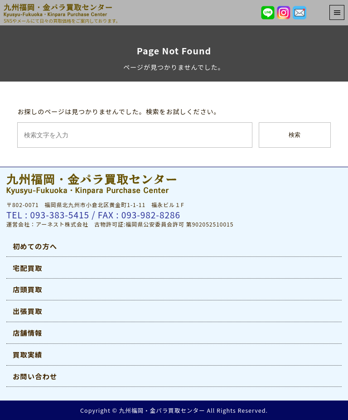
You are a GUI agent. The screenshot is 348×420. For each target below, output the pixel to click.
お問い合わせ (35, 376)
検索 (294, 134)
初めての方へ (35, 246)
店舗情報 (27, 333)
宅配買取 (27, 268)
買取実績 (27, 354)
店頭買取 (27, 289)
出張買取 (27, 311)
